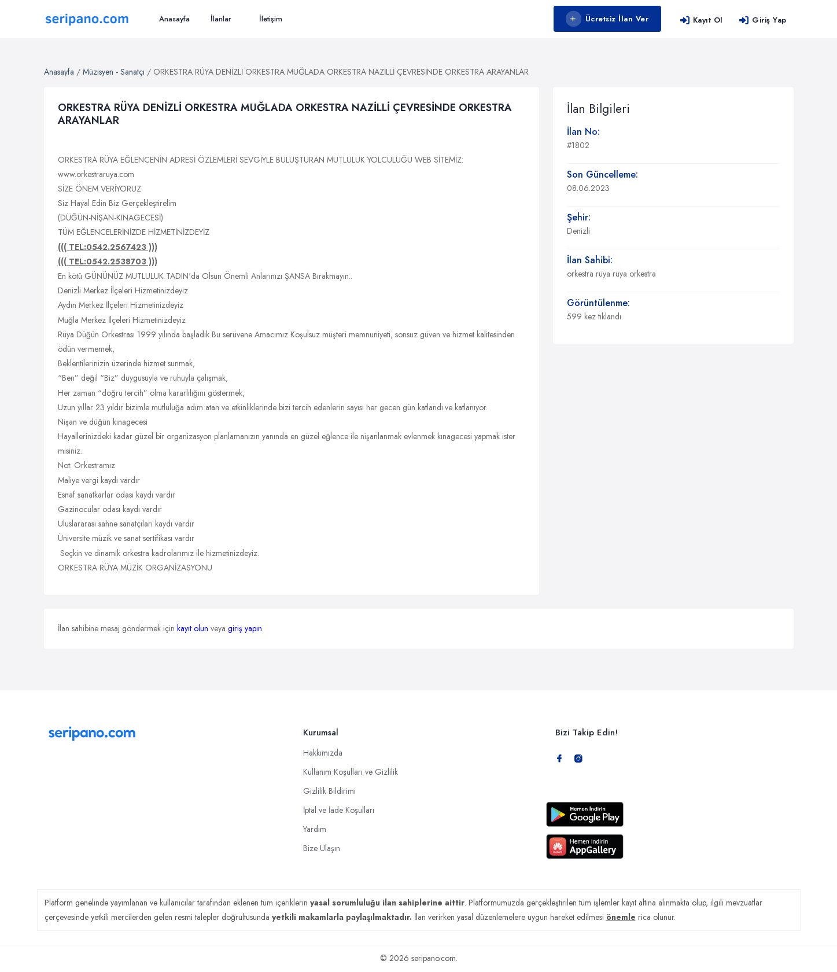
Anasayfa (174, 18)
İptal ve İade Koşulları (338, 810)
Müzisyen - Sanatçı (114, 72)
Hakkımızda (322, 753)
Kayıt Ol (701, 19)
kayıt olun (192, 628)
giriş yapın (245, 628)
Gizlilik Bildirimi (329, 791)
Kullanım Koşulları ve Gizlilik (350, 772)
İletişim (270, 18)
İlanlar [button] (221, 18)
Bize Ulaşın (321, 848)
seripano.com (433, 958)
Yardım (314, 829)
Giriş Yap (762, 19)
